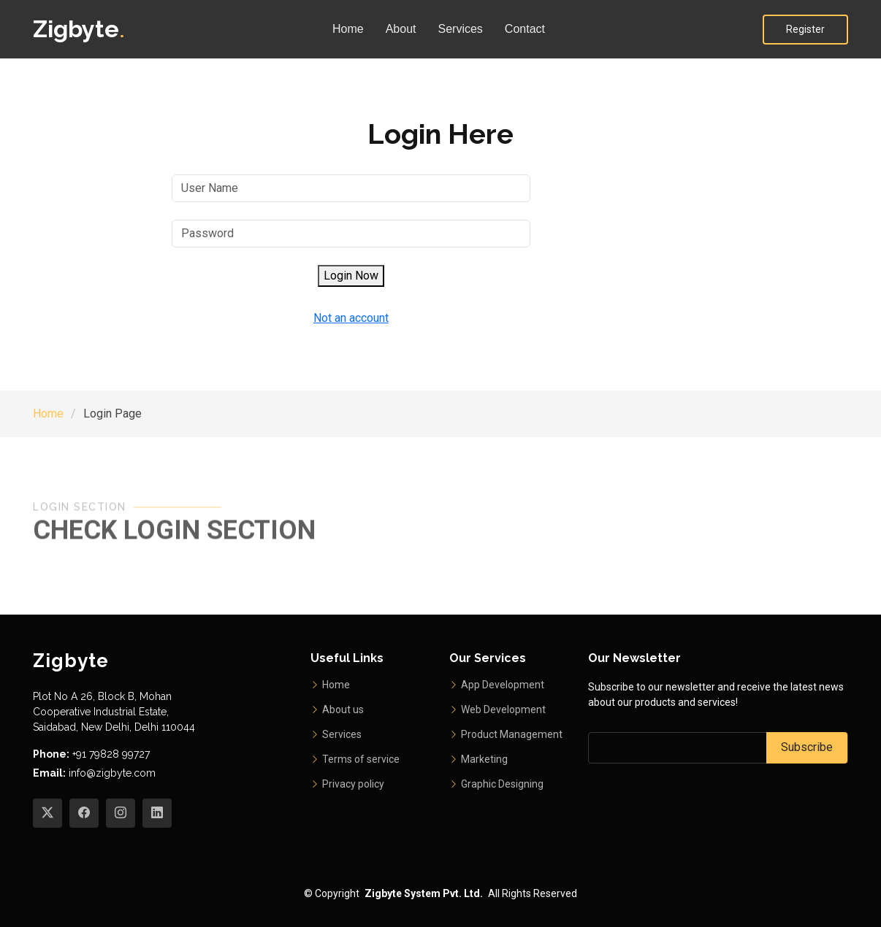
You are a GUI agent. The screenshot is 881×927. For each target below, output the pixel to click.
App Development (502, 685)
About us (343, 709)
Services (460, 29)
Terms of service (361, 759)
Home (348, 29)
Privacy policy (353, 784)
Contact (525, 29)
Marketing (484, 759)
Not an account (351, 318)
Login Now (351, 275)
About (401, 29)
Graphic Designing (502, 784)
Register (805, 29)
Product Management (511, 734)
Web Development (503, 709)
